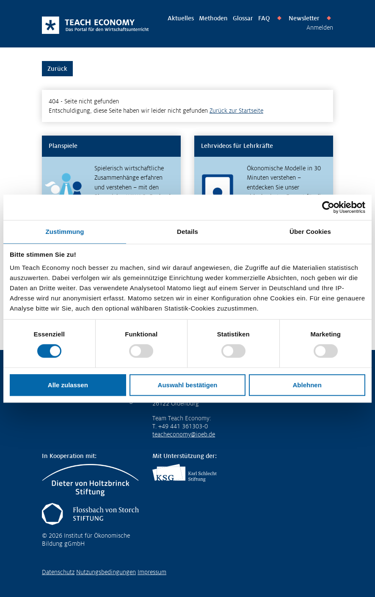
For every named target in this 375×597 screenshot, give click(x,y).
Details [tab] (187, 231)
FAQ (264, 18)
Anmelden (319, 27)
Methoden (213, 18)
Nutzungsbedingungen (106, 572)
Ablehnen (306, 385)
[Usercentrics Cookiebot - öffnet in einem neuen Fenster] (328, 207)
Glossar (243, 18)
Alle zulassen (68, 385)
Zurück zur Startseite (236, 110)
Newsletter (304, 18)
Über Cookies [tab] (310, 231)
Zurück (57, 68)
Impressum (152, 572)
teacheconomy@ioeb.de (183, 434)
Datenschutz (58, 572)
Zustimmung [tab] (65, 231)
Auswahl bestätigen (188, 385)
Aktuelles (181, 18)
